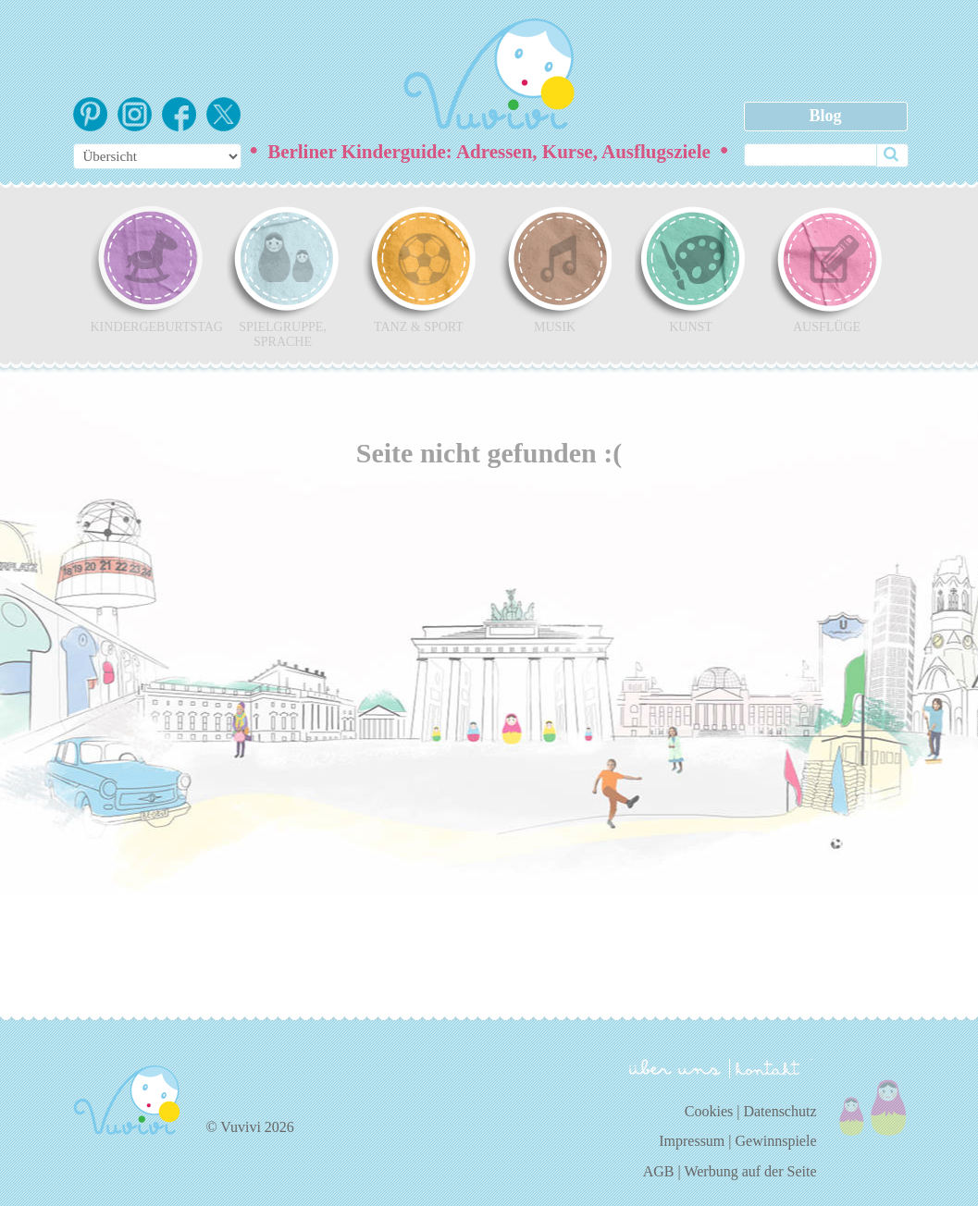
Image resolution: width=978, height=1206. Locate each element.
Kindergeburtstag (147, 269)
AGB (659, 1171)
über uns (675, 1067)
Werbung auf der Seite (750, 1171)
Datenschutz (779, 1111)
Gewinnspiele (776, 1141)
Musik (555, 269)
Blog (825, 115)
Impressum (691, 1141)
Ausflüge (827, 269)
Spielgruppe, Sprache (283, 276)
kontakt (770, 1068)
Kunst (691, 269)
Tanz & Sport (419, 269)
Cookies (709, 1111)
